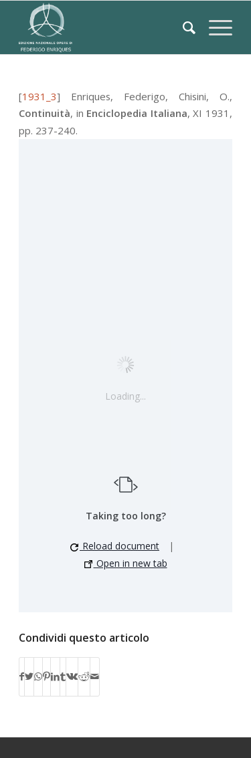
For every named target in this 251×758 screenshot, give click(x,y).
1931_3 (39, 96)
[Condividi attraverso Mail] (94, 676)
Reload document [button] (114, 545)
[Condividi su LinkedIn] (55, 676)
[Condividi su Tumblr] (63, 676)
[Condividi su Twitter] (29, 676)
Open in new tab (125, 563)
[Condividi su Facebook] (21, 676)
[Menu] (213, 27)
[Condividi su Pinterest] (46, 676)
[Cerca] (182, 27)
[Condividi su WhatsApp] (38, 676)
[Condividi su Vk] (72, 676)
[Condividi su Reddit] (84, 676)
